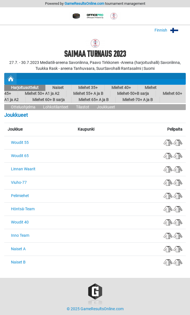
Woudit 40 (20, 222)
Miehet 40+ (121, 87)
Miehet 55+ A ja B (88, 93)
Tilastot (82, 107)
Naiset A (18, 249)
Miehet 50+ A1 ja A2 (42, 93)
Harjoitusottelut (25, 87)
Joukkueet (106, 107)
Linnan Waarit (23, 169)
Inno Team (20, 235)
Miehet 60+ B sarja (48, 99)
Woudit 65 (20, 155)
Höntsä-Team (23, 209)
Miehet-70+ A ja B (137, 99)
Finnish (170, 30)
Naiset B (18, 262)
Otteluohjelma (23, 107)
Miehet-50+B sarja (133, 93)
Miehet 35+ (88, 87)
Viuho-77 (19, 182)
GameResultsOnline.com (84, 3)
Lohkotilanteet (55, 107)
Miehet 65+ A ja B (94, 99)
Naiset (58, 87)
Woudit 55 (20, 142)
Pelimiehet (20, 195)
